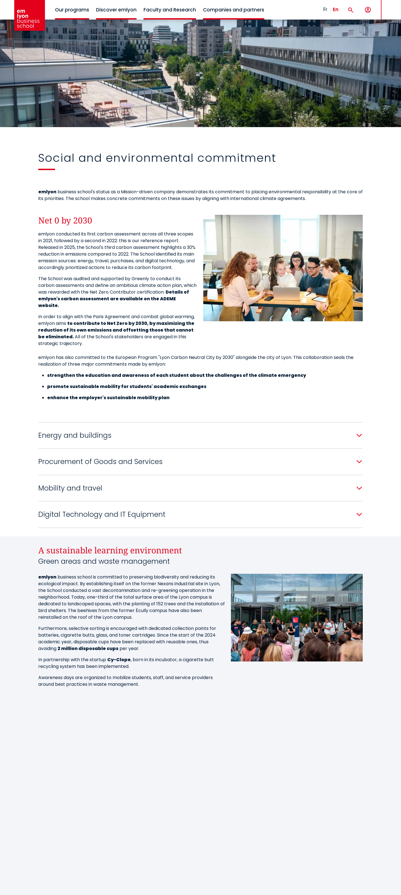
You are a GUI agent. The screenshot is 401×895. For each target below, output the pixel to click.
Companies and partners (233, 9)
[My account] (368, 10)
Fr (325, 9)
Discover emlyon (116, 9)
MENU (390, 5)
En (335, 9)
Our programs (72, 9)
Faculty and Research (170, 9)
